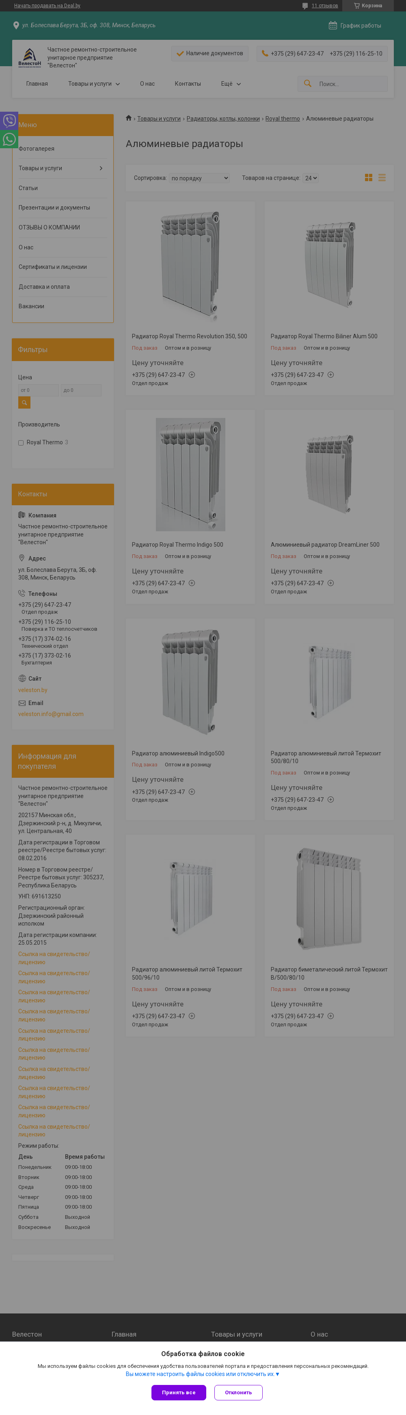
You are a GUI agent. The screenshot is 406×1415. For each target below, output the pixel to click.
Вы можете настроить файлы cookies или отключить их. (200, 1374)
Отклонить (238, 1392)
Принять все (179, 1392)
